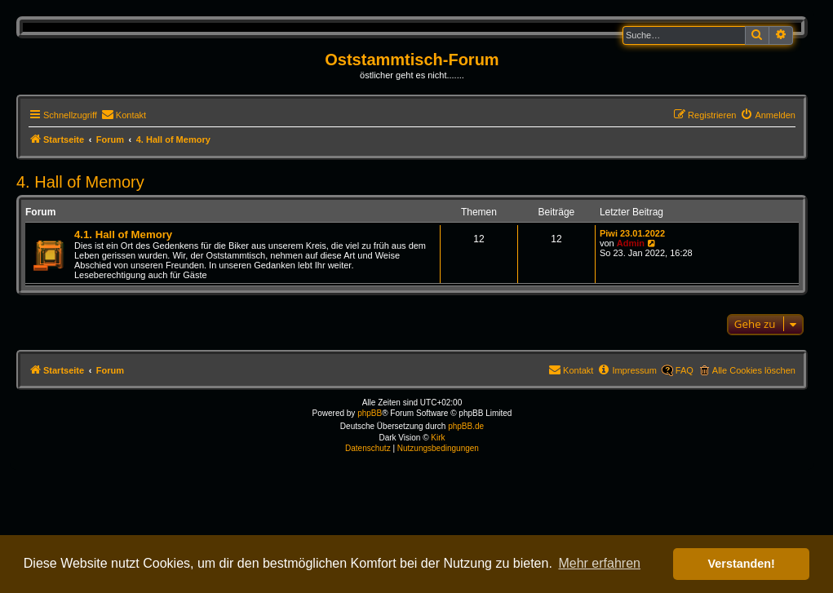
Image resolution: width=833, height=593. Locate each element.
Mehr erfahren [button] (599, 563)
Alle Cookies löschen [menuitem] (753, 370)
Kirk (438, 437)
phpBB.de (466, 426)
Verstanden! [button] (741, 563)
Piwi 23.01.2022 (632, 233)
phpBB (369, 413)
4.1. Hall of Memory (123, 234)
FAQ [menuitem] (684, 370)
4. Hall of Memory (80, 182)
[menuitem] (123, 115)
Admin (631, 243)
